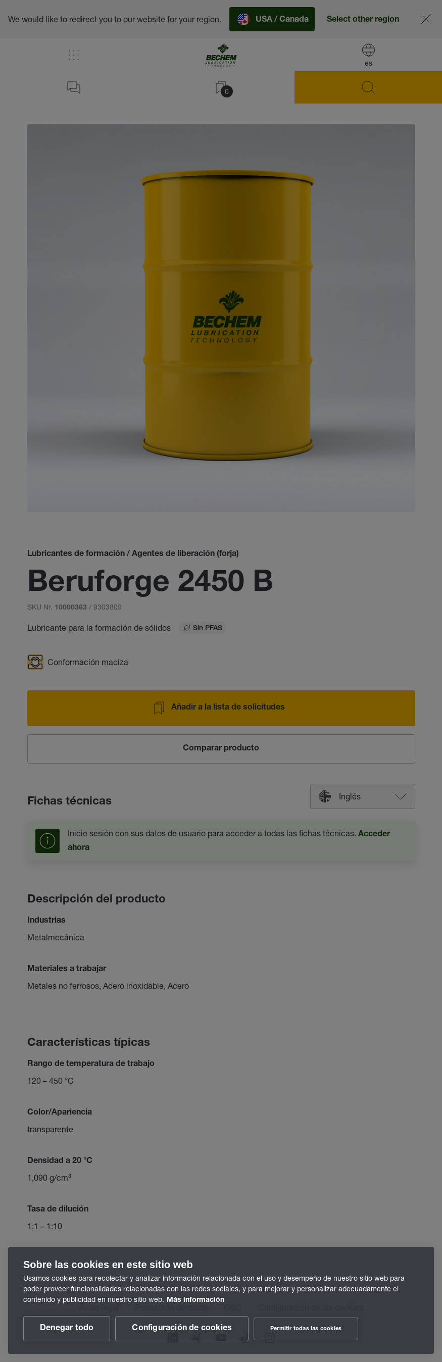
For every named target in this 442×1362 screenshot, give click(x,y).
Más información (195, 1300)
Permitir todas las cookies (305, 1329)
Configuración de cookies (182, 1329)
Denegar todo (66, 1329)
